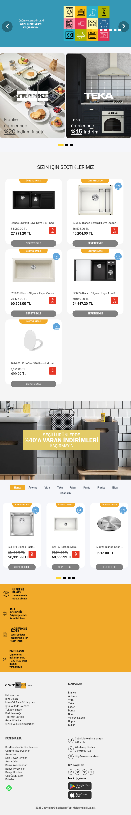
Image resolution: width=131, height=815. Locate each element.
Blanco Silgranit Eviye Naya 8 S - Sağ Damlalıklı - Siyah (42, 223)
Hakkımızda (12, 695)
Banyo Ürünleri (13, 772)
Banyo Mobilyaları (15, 768)
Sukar (71, 724)
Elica (115, 487)
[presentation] (7, 26)
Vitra (47, 487)
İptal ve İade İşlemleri (17, 706)
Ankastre (10, 754)
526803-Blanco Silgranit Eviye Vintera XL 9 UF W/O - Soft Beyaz (48, 293)
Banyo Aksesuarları (16, 765)
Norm (71, 714)
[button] (95, 30)
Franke (101, 487)
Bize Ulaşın (11, 698)
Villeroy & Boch (76, 717)
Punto (86, 487)
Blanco (17, 487)
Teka (60, 487)
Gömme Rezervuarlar (17, 750)
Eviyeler (9, 779)
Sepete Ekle (33, 243)
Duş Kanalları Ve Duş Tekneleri (22, 747)
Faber (73, 487)
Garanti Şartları (13, 720)
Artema (33, 487)
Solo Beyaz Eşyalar (16, 757)
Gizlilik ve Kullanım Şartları (19, 724)
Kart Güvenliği (13, 713)
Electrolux (65, 493)
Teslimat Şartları (14, 716)
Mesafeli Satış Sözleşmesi (20, 702)
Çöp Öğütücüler (14, 775)
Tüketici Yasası (13, 709)
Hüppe (72, 721)
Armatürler (11, 761)
